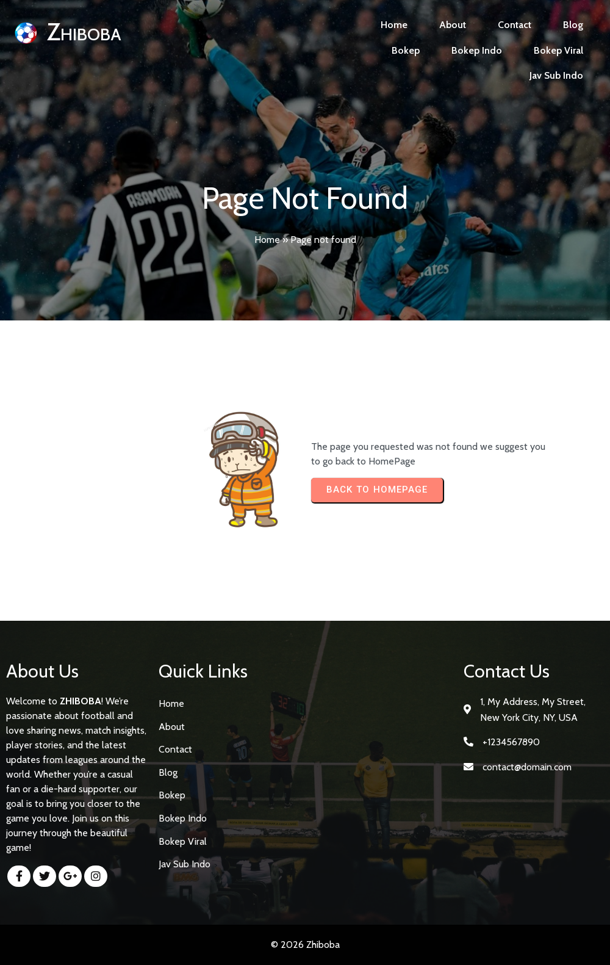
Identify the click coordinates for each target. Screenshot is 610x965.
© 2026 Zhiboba (305, 944)
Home (267, 239)
